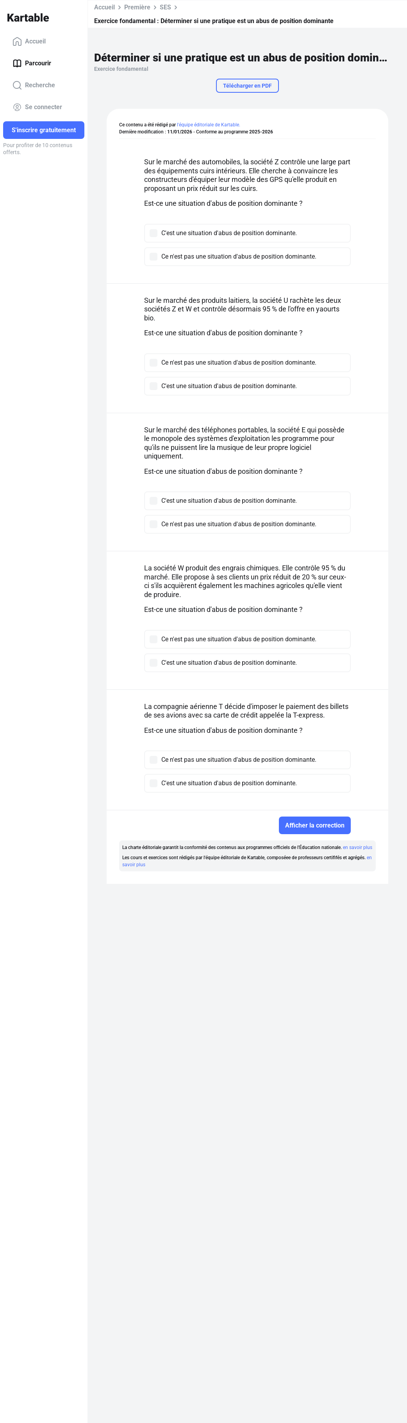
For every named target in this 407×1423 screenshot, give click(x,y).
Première (137, 7)
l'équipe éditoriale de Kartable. (208, 125)
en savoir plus (357, 847)
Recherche (33, 85)
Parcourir (31, 63)
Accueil (29, 41)
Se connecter (37, 107)
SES (165, 7)
